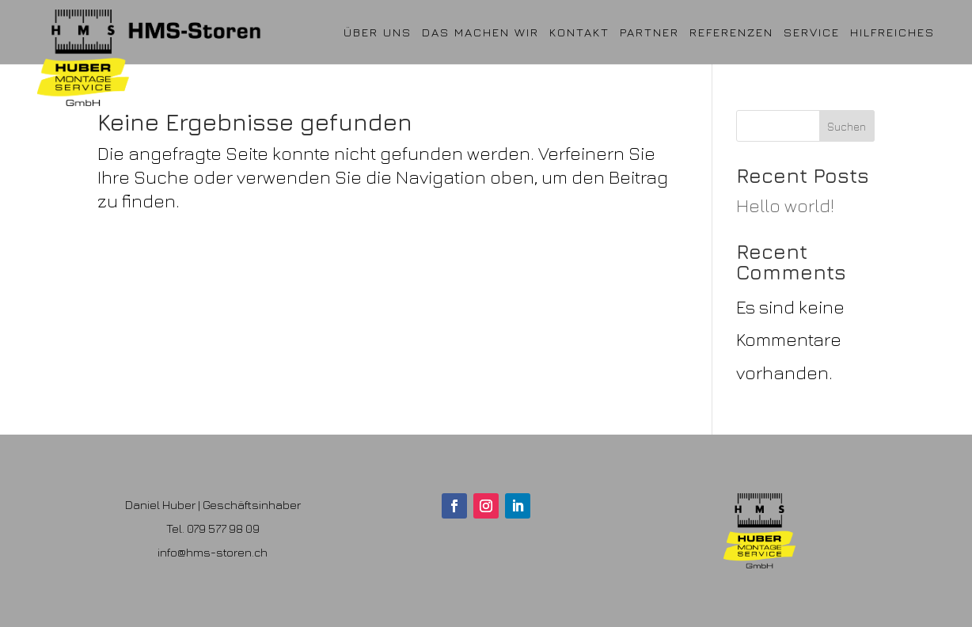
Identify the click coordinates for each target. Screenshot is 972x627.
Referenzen (731, 32)
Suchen (846, 126)
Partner (649, 32)
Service (812, 32)
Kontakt (579, 32)
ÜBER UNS (378, 32)
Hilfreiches (892, 32)
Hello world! (785, 205)
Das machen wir (480, 32)
